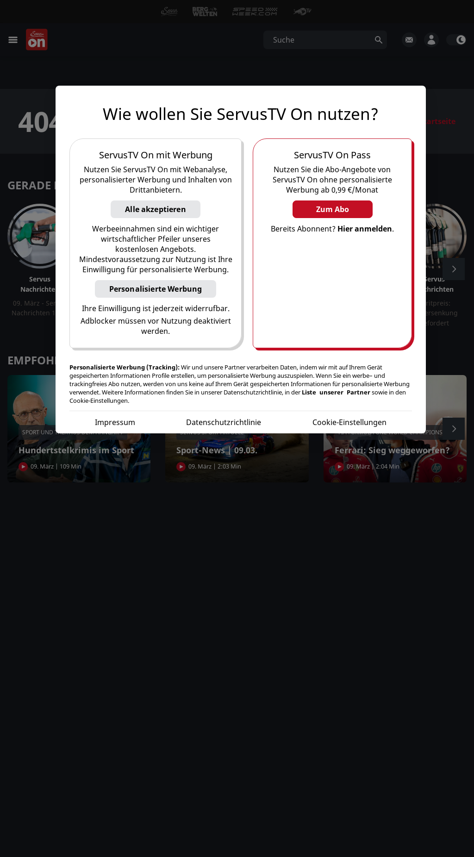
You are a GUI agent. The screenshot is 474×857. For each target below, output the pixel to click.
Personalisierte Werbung (155, 289)
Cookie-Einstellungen (349, 422)
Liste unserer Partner (336, 392)
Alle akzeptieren (155, 209)
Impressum (115, 422)
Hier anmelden (364, 228)
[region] (241, 259)
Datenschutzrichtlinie (223, 422)
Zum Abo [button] (332, 209)
